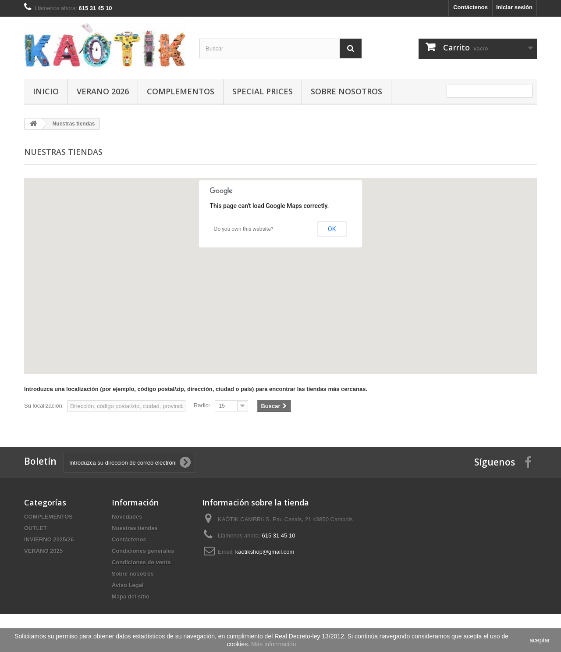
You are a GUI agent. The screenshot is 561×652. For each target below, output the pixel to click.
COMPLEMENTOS (180, 91)
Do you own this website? (243, 229)
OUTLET (35, 528)
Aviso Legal (127, 585)
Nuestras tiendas (135, 528)
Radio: (202, 405)
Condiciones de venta (141, 562)
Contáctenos (470, 7)
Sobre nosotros (346, 91)
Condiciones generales (143, 551)
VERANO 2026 (103, 91)
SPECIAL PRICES (262, 91)
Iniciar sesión (514, 7)
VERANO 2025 (43, 551)
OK (332, 229)
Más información (273, 644)
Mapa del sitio (130, 596)
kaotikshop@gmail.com (265, 551)
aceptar (539, 640)
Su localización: (44, 405)
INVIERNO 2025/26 (49, 539)
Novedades (127, 516)
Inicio (46, 91)
